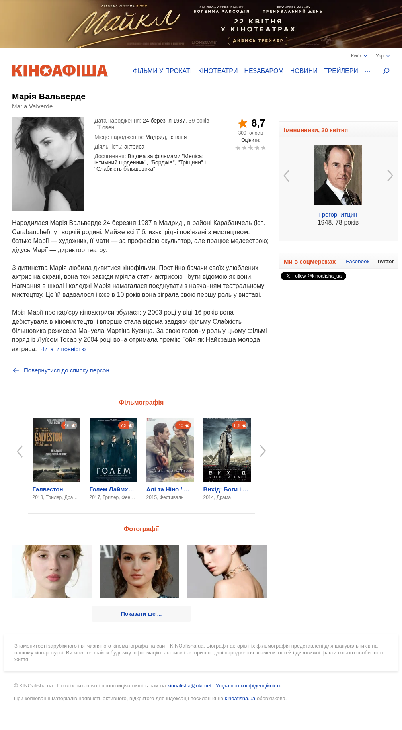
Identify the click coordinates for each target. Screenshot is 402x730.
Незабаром (264, 71)
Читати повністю (63, 349)
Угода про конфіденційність (248, 686)
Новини (304, 71)
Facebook (357, 261)
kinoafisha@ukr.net (189, 686)
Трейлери (341, 71)
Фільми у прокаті (162, 71)
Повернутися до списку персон (60, 370)
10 (263, 148)
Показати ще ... (141, 614)
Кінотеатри (218, 71)
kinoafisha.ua (240, 698)
